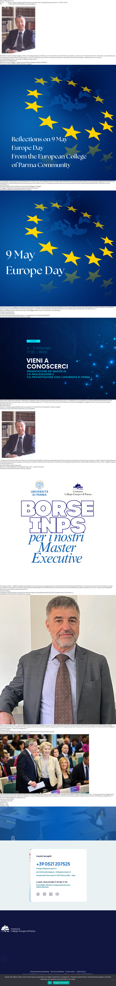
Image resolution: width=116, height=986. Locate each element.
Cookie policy (81, 971)
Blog (8, 186)
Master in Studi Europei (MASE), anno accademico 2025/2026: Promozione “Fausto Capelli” (30, 407)
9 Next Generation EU (7, 312)
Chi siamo (58, 2)
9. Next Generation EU (7, 313)
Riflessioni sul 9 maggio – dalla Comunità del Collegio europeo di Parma (23, 62)
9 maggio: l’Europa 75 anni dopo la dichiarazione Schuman (19, 188)
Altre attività (88, 7)
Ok (50, 983)
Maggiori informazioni (61, 983)
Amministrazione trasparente (39, 971)
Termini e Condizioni (57, 971)
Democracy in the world (43, 310)
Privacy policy (70, 971)
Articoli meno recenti (7, 799)
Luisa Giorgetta (30, 408)
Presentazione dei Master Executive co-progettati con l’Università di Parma (25, 315)
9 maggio (38, 186)
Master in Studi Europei (63, 7)
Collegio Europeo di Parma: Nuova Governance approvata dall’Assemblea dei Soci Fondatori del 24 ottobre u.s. (37, 592)
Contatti (84, 2)
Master (78, 7)
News (110, 7)
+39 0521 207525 (53, 863)
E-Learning (101, 7)
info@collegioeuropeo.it (46, 868)
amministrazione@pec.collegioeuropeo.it (53, 872)
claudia (29, 64)
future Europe (55, 310)
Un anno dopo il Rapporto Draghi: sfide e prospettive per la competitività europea (27, 732)
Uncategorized (12, 61)
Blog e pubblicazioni (72, 2)
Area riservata (96, 2)
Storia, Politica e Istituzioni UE (20, 186)
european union (20, 797)
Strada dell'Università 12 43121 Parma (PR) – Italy (55, 875)
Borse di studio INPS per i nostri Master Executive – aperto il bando (22, 467)
